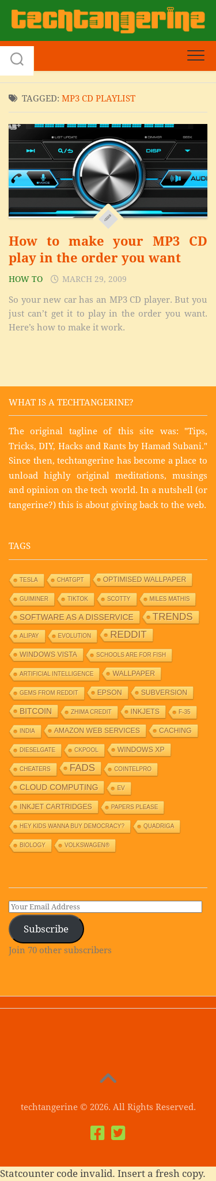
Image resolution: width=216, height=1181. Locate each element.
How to (26, 279)
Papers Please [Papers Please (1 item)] (134, 807)
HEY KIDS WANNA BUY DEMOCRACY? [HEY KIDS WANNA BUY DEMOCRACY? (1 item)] (72, 826)
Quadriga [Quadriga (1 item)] (158, 826)
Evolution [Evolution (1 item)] (75, 636)
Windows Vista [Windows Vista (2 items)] (48, 654)
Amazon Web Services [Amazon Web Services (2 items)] (97, 731)
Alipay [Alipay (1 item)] (29, 636)
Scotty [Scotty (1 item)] (119, 599)
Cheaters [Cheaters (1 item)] (35, 769)
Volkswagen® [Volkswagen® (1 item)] (87, 845)
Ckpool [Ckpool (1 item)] (86, 750)
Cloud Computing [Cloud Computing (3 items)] (59, 787)
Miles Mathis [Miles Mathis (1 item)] (170, 599)
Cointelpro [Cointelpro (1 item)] (132, 769)
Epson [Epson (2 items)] (109, 693)
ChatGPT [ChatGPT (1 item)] (70, 580)
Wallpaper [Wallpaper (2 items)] (133, 674)
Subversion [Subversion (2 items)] (164, 693)
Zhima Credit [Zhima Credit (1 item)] (91, 712)
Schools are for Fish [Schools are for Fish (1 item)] (131, 655)
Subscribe (46, 929)
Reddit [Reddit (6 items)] (128, 634)
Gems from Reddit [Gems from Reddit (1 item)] (49, 693)
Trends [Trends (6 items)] (173, 616)
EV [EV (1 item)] (120, 788)
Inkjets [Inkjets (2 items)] (145, 712)
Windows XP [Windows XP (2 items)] (141, 750)
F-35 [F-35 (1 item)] (185, 712)
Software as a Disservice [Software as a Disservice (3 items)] (77, 617)
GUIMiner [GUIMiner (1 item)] (34, 599)
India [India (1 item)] (27, 731)
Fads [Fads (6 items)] (82, 767)
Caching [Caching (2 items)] (175, 731)
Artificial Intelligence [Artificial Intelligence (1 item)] (56, 674)
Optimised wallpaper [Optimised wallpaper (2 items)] (145, 580)
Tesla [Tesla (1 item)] (29, 580)
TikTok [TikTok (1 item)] (77, 599)
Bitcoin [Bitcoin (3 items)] (36, 711)
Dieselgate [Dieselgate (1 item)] (37, 750)
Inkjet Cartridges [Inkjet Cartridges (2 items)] (56, 807)
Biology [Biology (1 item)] (33, 845)
